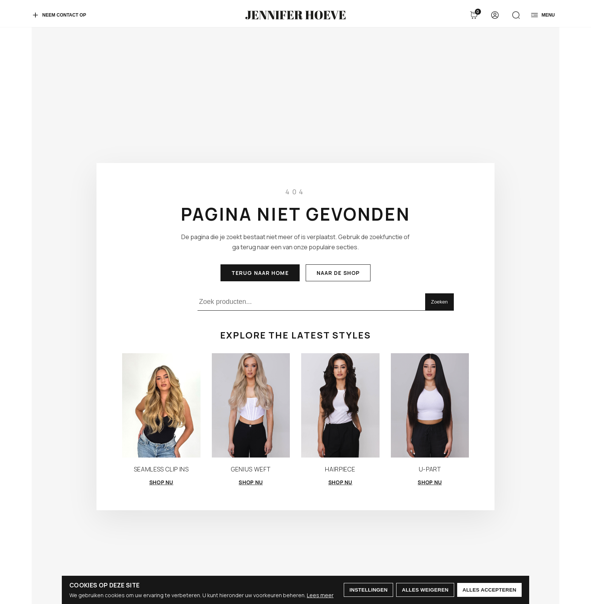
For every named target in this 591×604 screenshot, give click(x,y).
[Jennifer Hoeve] (295, 15)
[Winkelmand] (474, 15)
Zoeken (439, 302)
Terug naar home (260, 272)
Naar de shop (338, 272)
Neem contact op (59, 15)
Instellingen (368, 590)
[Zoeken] (516, 15)
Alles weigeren (425, 590)
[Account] (495, 15)
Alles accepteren (489, 590)
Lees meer (320, 595)
